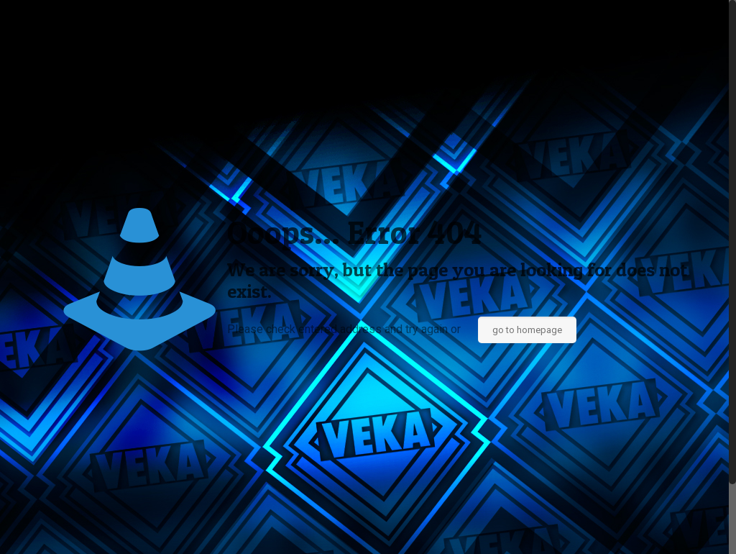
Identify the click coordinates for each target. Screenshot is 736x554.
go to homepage (527, 329)
